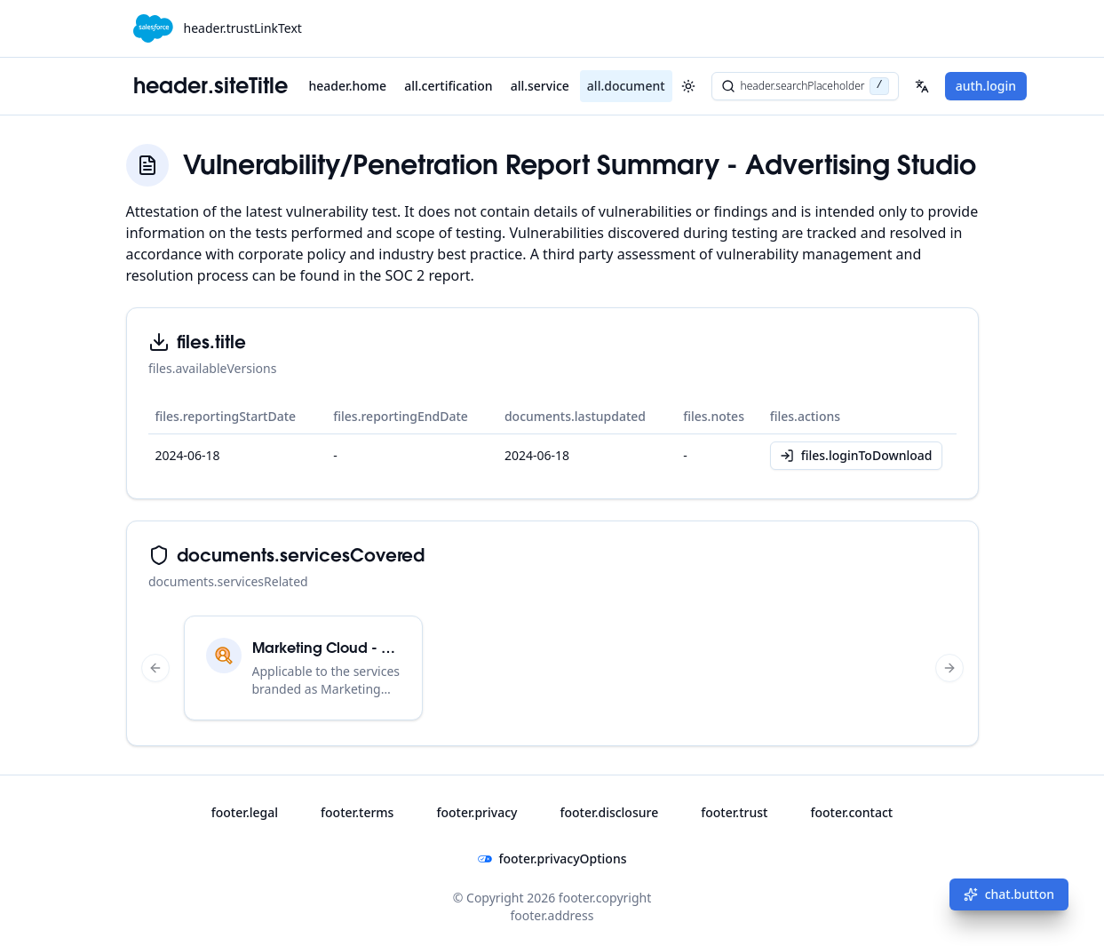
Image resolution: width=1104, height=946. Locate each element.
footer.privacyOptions (552, 858)
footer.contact (851, 812)
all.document (626, 85)
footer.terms (357, 812)
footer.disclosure (609, 812)
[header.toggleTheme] (688, 86)
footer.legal (244, 812)
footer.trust (734, 812)
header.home (348, 85)
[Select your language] (922, 86)
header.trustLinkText (243, 28)
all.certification (448, 85)
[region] (552, 668)
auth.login (986, 85)
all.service (540, 85)
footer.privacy (476, 812)
